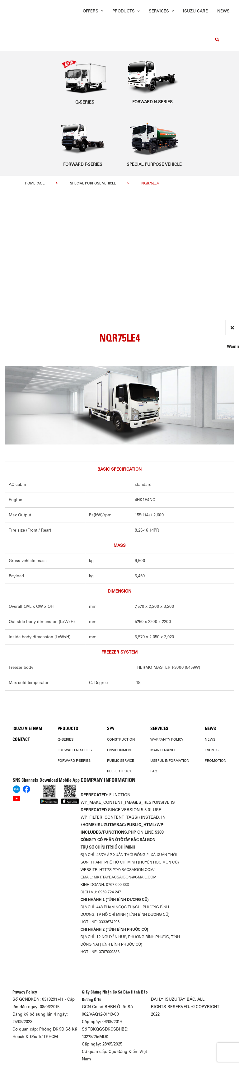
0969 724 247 (109, 892)
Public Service (120, 760)
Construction (121, 739)
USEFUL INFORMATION (170, 760)
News (223, 11)
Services (159, 728)
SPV (111, 728)
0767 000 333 (117, 884)
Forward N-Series (75, 749)
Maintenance (163, 749)
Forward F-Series (74, 760)
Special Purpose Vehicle (93, 183)
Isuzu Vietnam (27, 728)
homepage (35, 183)
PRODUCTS (68, 728)
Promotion (216, 760)
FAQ (153, 771)
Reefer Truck (119, 771)
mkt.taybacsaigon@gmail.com (125, 877)
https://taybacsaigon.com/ (126, 870)
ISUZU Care (195, 11)
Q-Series (65, 739)
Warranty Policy (166, 739)
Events (211, 749)
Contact (21, 739)
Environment (120, 749)
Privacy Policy (24, 991)
